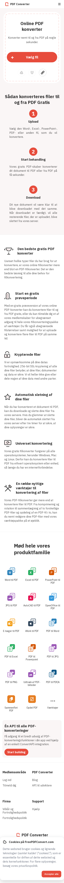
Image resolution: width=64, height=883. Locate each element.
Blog (35, 780)
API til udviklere (42, 785)
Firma (7, 801)
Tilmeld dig (9, 785)
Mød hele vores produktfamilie (32, 549)
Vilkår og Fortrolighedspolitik (15, 810)
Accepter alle (51, 874)
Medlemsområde (14, 772)
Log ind (7, 780)
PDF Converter (42, 772)
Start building (16, 752)
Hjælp (36, 809)
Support (38, 801)
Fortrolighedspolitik (15, 818)
